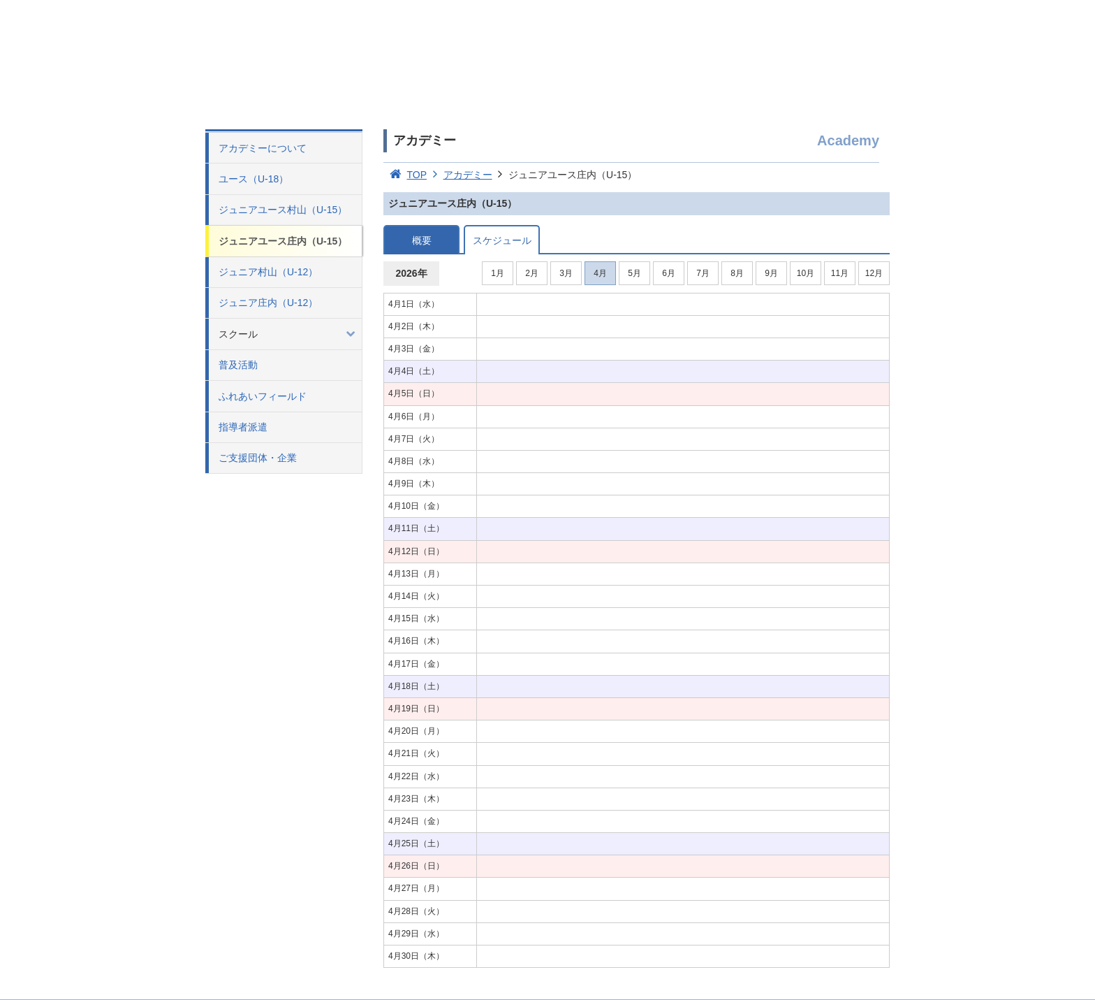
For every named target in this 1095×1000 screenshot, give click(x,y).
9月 (771, 273)
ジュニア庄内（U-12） (268, 302)
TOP (405, 174)
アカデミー (459, 174)
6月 (668, 273)
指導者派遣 (243, 427)
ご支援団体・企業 (258, 457)
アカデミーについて (263, 148)
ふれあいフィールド (263, 396)
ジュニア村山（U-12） (268, 271)
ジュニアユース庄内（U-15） (283, 241)
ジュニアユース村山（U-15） (283, 209)
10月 (805, 273)
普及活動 (238, 364)
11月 (839, 273)
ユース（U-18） (253, 178)
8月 (737, 273)
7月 (703, 273)
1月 (497, 273)
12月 (874, 273)
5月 (634, 273)
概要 (422, 240)
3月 (566, 273)
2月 (531, 273)
